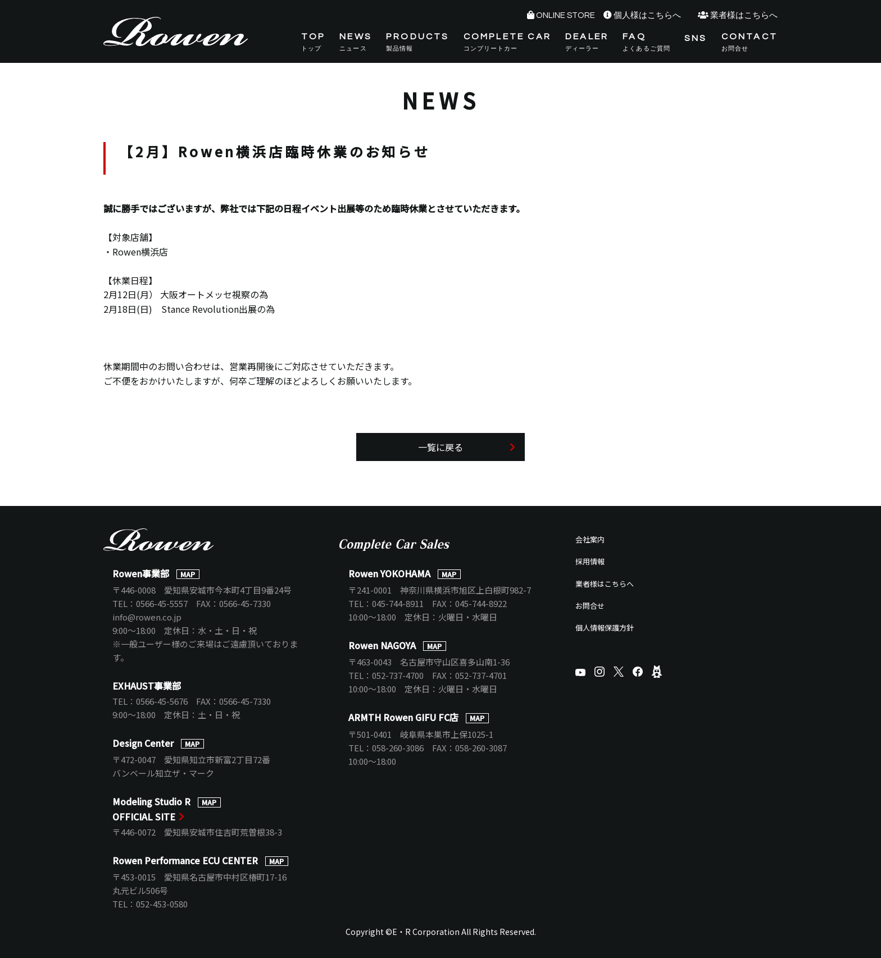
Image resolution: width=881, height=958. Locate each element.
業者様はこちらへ (744, 15)
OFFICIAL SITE (143, 816)
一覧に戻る (440, 447)
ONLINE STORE (565, 15)
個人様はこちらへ (647, 15)
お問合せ (590, 605)
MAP (187, 574)
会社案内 (590, 539)
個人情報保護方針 (604, 627)
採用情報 (590, 561)
